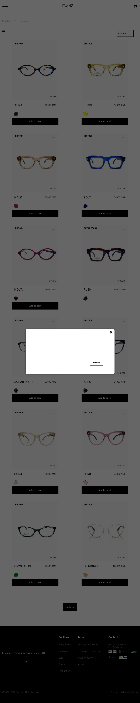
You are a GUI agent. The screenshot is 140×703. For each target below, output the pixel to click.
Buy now (96, 363)
